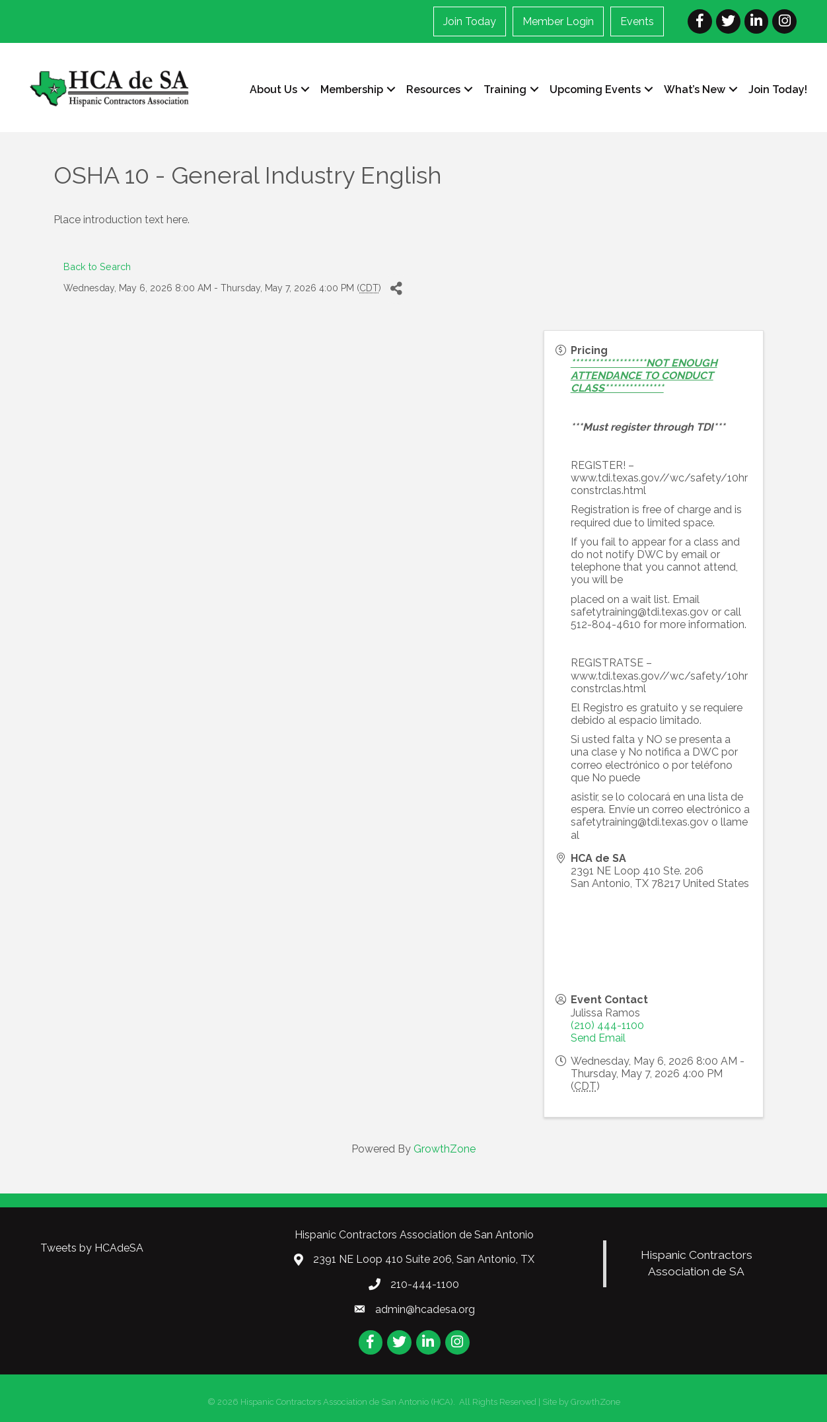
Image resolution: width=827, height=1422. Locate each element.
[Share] (396, 289)
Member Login (558, 21)
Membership (351, 89)
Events (637, 21)
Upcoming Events (595, 89)
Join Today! (777, 89)
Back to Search (97, 266)
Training (505, 89)
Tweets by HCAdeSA (91, 1248)
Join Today (469, 21)
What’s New (694, 89)
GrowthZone (444, 1149)
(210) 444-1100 (607, 1025)
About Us (273, 89)
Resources (433, 89)
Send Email (598, 1038)
